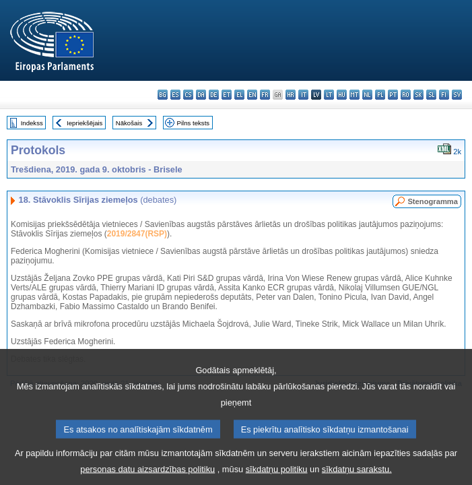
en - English (252, 95)
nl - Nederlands (367, 95)
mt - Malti (354, 95)
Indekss (32, 123)
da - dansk (201, 95)
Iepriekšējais (84, 123)
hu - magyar (342, 95)
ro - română (406, 95)
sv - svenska (457, 95)
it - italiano (303, 95)
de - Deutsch (214, 95)
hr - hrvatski (290, 95)
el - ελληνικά (239, 95)
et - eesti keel (227, 95)
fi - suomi (444, 95)
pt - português (393, 95)
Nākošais (129, 123)
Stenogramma (432, 201)
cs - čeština (188, 95)
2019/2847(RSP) (137, 233)
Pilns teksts (193, 123)
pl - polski (380, 95)
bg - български (163, 95)
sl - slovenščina (431, 95)
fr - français (265, 95)
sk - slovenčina (418, 95)
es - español (175, 95)
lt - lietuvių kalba (329, 95)
